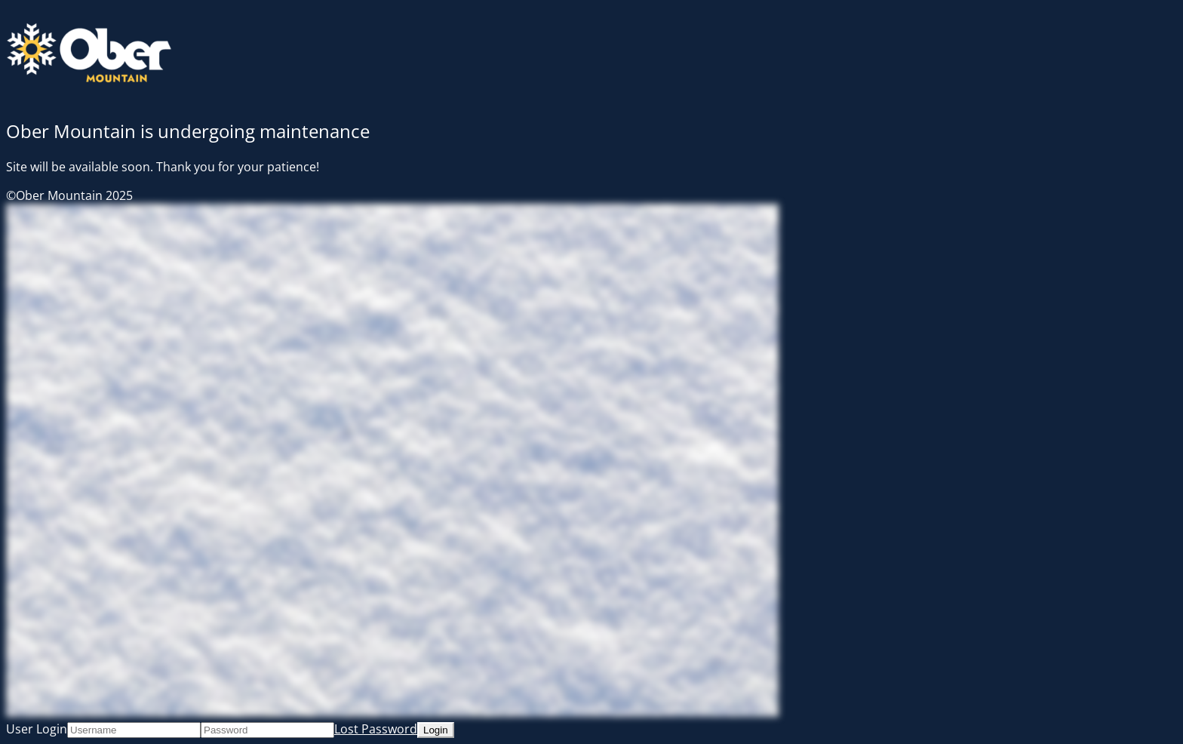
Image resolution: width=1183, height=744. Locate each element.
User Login (36, 729)
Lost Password (375, 729)
